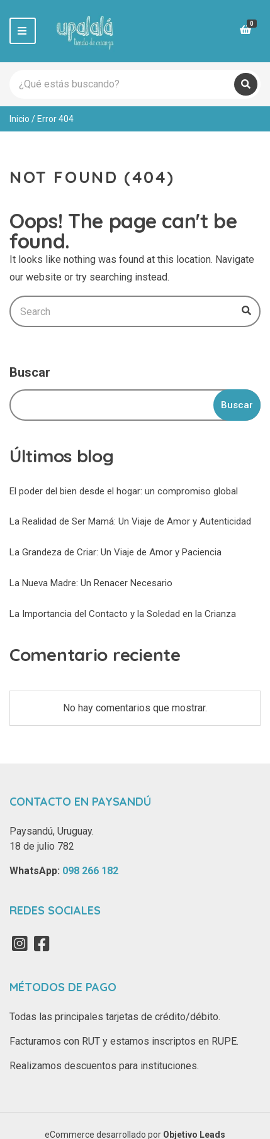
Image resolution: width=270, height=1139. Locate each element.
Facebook (41, 943)
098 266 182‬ (90, 871)
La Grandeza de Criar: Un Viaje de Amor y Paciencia (115, 552)
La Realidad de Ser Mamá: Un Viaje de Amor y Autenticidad (130, 521)
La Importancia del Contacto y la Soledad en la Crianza (122, 614)
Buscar (29, 372)
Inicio (19, 119)
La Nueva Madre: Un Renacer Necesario (90, 583)
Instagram (19, 943)
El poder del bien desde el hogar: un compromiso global (123, 491)
